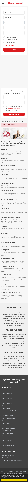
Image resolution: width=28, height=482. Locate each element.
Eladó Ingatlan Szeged (7, 405)
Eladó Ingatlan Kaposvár (7, 423)
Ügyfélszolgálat (4, 471)
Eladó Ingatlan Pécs (6, 396)
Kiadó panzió (5, 284)
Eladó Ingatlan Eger (6, 430)
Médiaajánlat (11, 471)
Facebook (17, 471)
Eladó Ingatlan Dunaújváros (8, 435)
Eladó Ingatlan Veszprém (8, 433)
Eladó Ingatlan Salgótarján (8, 415)
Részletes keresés (8, 45)
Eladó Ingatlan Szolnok (7, 443)
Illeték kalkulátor (5, 457)
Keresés (14, 49)
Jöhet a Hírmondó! (14, 114)
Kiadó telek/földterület (8, 242)
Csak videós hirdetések (11, 39)
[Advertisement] (14, 71)
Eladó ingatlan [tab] (6, 387)
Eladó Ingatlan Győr (6, 408)
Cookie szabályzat (19, 473)
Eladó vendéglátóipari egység (10, 217)
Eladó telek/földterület (8, 165)
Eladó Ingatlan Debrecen (7, 403)
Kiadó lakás (5, 233)
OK (14, 480)
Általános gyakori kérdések (8, 455)
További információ (8, 477)
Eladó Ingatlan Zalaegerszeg (8, 420)
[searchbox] (14, 22)
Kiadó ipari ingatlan (7, 266)
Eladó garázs (5, 174)
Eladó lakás (5, 158)
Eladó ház (4, 149)
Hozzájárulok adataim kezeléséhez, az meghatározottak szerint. (14, 108)
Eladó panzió (5, 208)
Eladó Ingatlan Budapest (7, 390)
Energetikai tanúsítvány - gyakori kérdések (12, 460)
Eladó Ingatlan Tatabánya (8, 445)
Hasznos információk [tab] (8, 451)
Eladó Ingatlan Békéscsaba (8, 428)
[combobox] (14, 23)
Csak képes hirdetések (11, 37)
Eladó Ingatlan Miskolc (7, 393)
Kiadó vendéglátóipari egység (10, 292)
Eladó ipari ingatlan (7, 190)
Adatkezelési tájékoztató (9, 473)
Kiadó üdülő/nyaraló (7, 258)
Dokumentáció (23, 471)
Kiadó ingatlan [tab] (17, 387)
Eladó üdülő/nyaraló (7, 183)
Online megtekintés (10, 42)
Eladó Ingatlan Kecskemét (8, 398)
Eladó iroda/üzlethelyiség (9, 199)
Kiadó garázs (5, 250)
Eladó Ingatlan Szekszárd (8, 440)
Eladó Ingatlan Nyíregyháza (8, 418)
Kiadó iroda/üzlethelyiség (9, 275)
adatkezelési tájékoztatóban (13, 108)
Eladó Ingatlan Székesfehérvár (9, 411)
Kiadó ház (4, 226)
